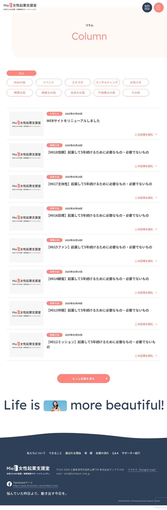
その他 (54, 98)
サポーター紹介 (131, 457)
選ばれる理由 (73, 457)
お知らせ (21, 89)
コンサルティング (119, 81)
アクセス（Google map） (142, 474)
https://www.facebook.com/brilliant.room (38, 490)
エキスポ (87, 81)
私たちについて (36, 457)
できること (55, 457)
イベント (54, 81)
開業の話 (54, 89)
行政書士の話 (21, 98)
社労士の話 (119, 89)
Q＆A (115, 457)
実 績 (88, 457)
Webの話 (21, 81)
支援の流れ (102, 457)
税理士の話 (86, 89)
